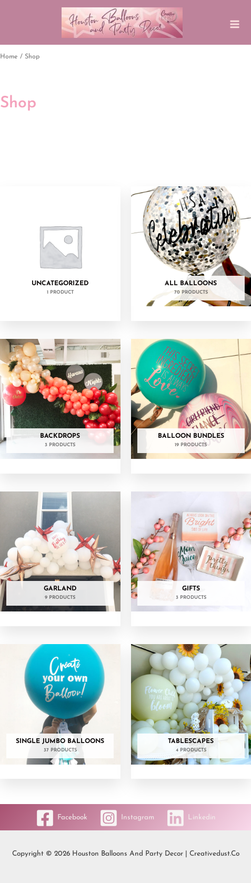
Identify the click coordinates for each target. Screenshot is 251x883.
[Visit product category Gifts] (191, 554)
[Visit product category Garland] (60, 554)
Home (9, 57)
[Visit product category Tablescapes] (191, 707)
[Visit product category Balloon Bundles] (191, 402)
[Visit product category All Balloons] (191, 249)
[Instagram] (127, 818)
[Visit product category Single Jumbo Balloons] (60, 707)
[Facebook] (61, 818)
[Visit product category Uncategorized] (60, 249)
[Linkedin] (191, 818)
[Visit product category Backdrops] (60, 402)
